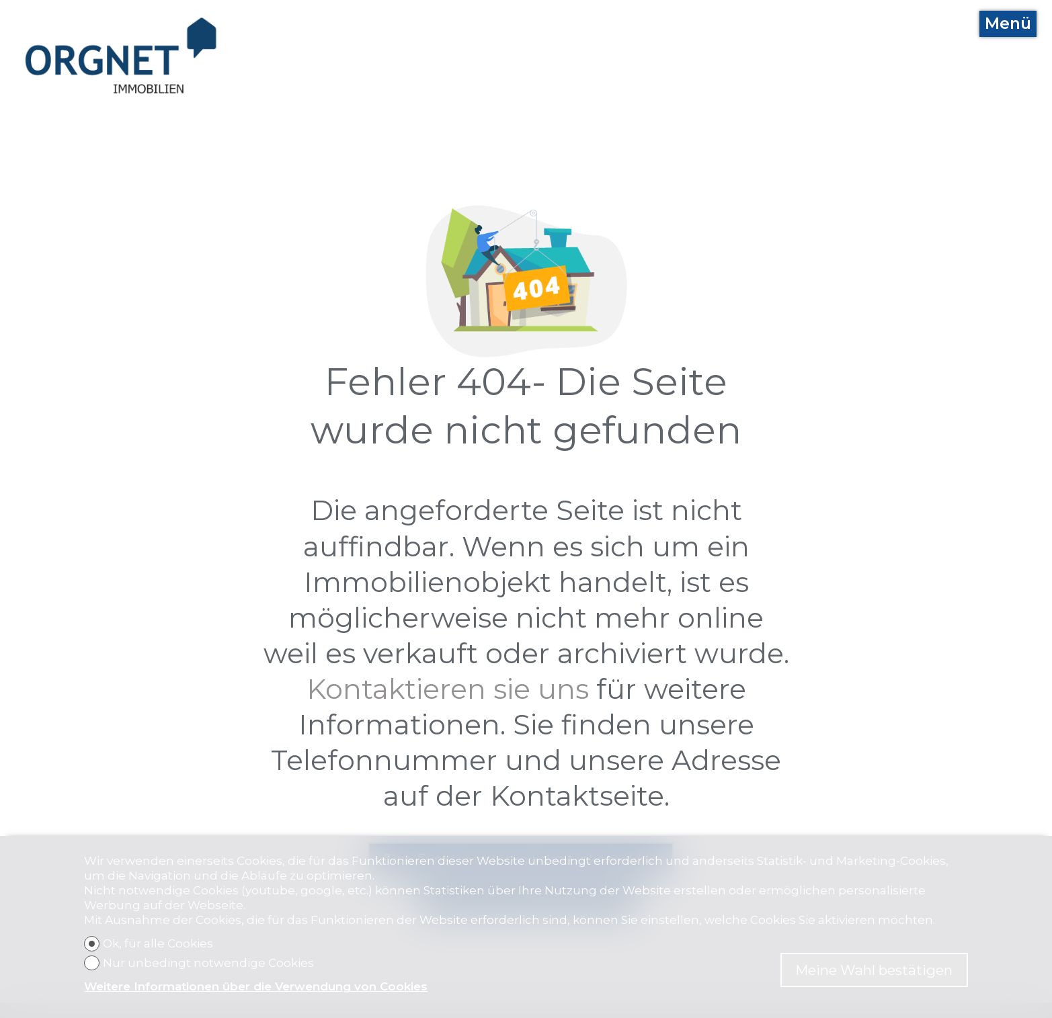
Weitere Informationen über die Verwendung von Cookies (256, 986)
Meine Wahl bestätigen (874, 970)
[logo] (121, 55)
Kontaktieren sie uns (448, 689)
